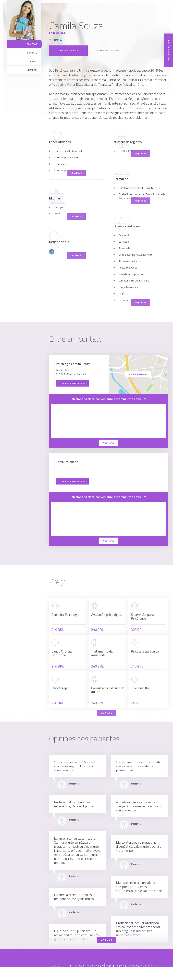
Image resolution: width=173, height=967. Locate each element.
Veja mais (106, 940)
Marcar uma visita (68, 49)
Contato (32, 52)
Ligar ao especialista (72, 383)
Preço (33, 61)
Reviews (32, 70)
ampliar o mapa (138, 374)
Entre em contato (108, 49)
